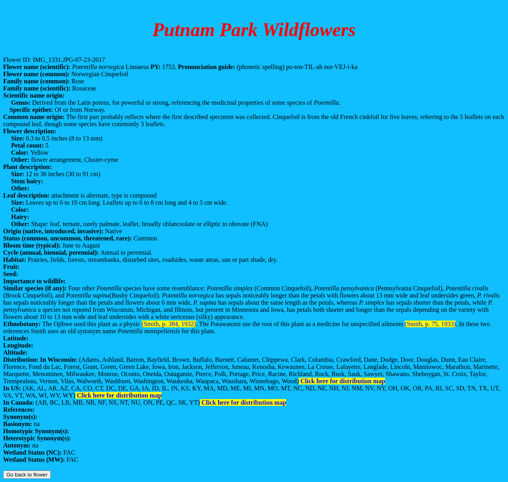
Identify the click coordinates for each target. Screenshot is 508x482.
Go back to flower (27, 475)
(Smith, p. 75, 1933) (430, 324)
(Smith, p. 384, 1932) (169, 324)
